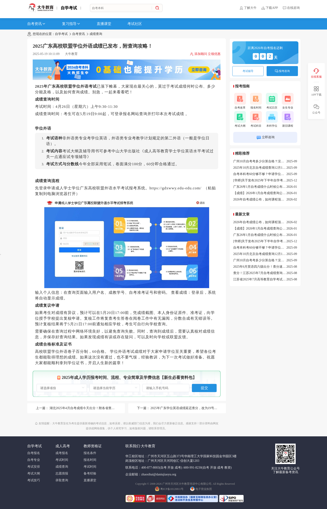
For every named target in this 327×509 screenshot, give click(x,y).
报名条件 (90, 453)
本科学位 (272, 119)
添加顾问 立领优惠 (205, 54)
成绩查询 (95, 34)
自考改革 (240, 101)
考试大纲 (240, 119)
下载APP (269, 8)
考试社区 (134, 24)
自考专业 (33, 460)
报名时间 (256, 101)
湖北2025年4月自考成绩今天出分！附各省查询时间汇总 (88, 408)
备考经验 (90, 473)
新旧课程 (288, 119)
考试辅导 (248, 71)
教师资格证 (93, 446)
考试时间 (61, 460)
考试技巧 (33, 480)
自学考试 (69, 8)
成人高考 (62, 446)
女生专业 (288, 101)
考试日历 (272, 101)
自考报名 (33, 453)
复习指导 (71, 24)
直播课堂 (104, 24)
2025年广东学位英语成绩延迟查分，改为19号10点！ (187, 408)
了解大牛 (248, 8)
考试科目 (256, 119)
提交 (204, 388)
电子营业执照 (201, 489)
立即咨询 (265, 137)
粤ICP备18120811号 (169, 489)
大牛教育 (71, 54)
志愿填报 (61, 473)
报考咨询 (282, 71)
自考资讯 (36, 24)
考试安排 (33, 466)
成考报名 (61, 453)
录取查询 (61, 480)
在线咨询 (291, 8)
